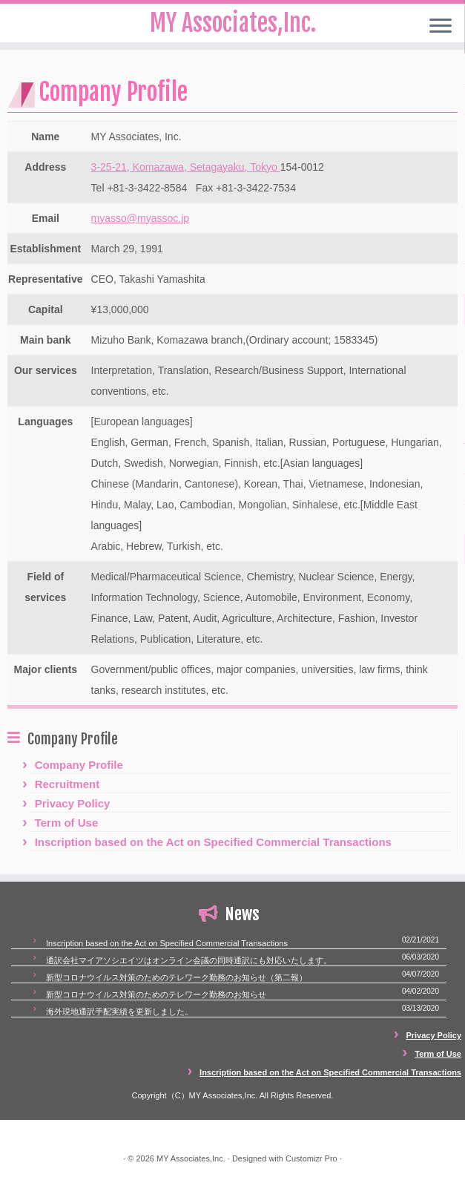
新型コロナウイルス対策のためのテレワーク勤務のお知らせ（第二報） (176, 977)
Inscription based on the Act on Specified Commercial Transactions (213, 842)
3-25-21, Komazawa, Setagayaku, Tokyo (185, 167)
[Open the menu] (440, 27)
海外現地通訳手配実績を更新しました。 (119, 1011)
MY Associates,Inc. (190, 1158)
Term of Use (67, 822)
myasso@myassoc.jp (140, 218)
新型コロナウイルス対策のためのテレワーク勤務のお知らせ (156, 994)
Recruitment (67, 784)
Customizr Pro (311, 1158)
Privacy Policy (73, 803)
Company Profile (79, 764)
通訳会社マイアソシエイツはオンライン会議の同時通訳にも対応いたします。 (189, 960)
